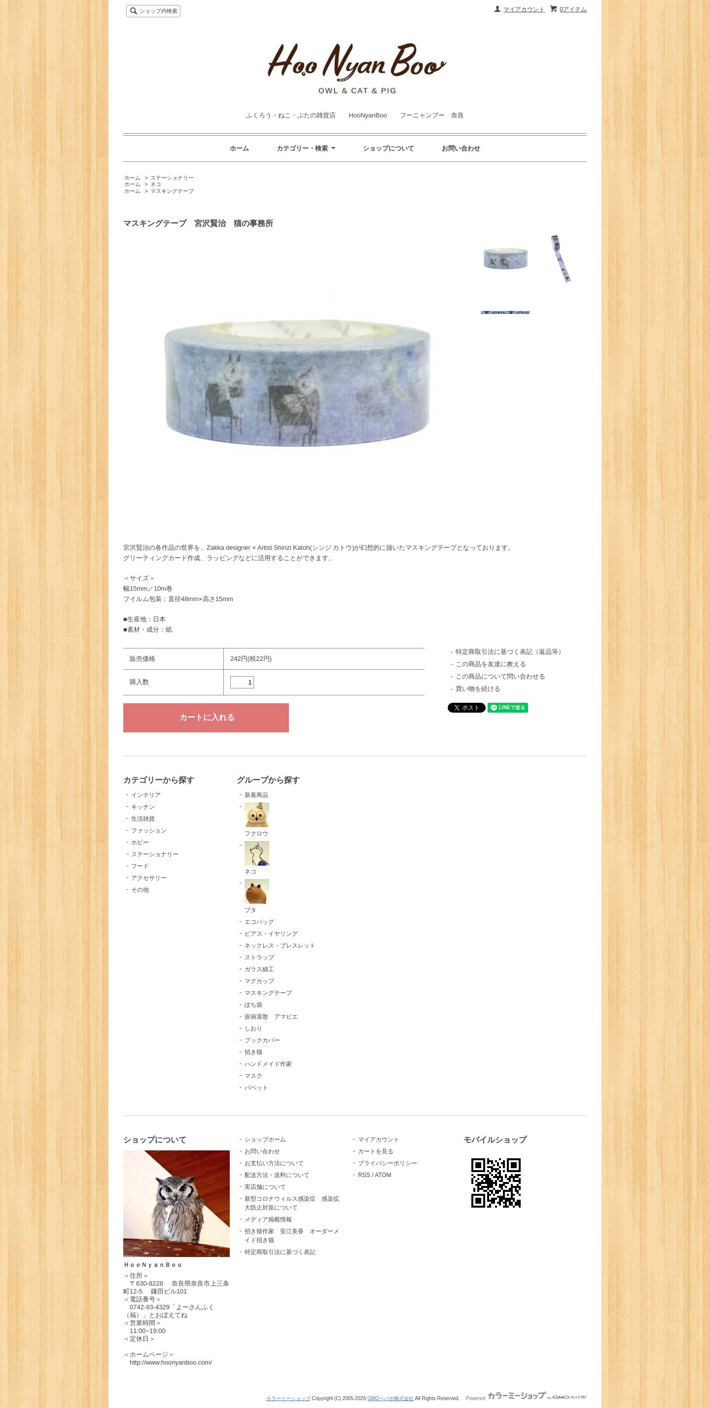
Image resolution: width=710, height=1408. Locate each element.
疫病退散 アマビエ (271, 1016)
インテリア (146, 795)
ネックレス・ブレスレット (280, 945)
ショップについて (388, 148)
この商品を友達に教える (491, 664)
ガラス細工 (259, 969)
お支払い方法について (274, 1163)
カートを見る (375, 1151)
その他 (140, 889)
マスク (253, 1075)
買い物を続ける (478, 688)
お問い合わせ (461, 148)
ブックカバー (262, 1040)
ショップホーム (265, 1139)
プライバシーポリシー (387, 1163)
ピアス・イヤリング (271, 933)
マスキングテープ (172, 191)
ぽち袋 (253, 1004)
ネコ (155, 184)
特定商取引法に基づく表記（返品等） (510, 651)
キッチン (143, 806)
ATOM (383, 1175)
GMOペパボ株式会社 (390, 1398)
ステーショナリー (172, 178)
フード (140, 866)
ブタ (257, 896)
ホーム (239, 148)
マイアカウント (524, 9)
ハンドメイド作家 (268, 1064)
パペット (256, 1087)
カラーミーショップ (288, 1398)
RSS (364, 1175)
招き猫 (253, 1052)
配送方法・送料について (277, 1175)
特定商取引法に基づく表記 (280, 1252)
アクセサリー (149, 878)
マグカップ (259, 981)
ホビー (140, 842)
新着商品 (256, 795)
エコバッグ (259, 921)
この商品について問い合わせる (500, 676)
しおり (253, 1028)
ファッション (149, 830)
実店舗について (265, 1186)
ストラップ (259, 957)
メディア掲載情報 (268, 1219)
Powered (526, 1398)
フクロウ (257, 819)
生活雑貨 (143, 818)
